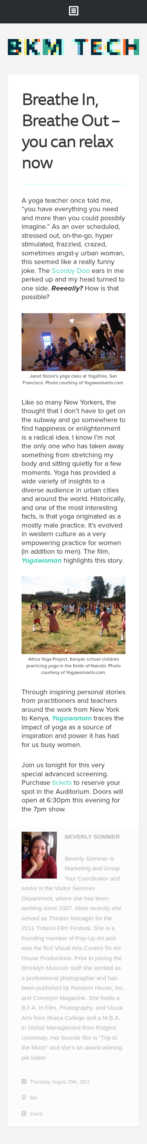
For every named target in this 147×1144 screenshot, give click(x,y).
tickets (62, 783)
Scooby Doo (71, 270)
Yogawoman (42, 560)
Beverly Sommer (92, 837)
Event (36, 1114)
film (34, 1098)
